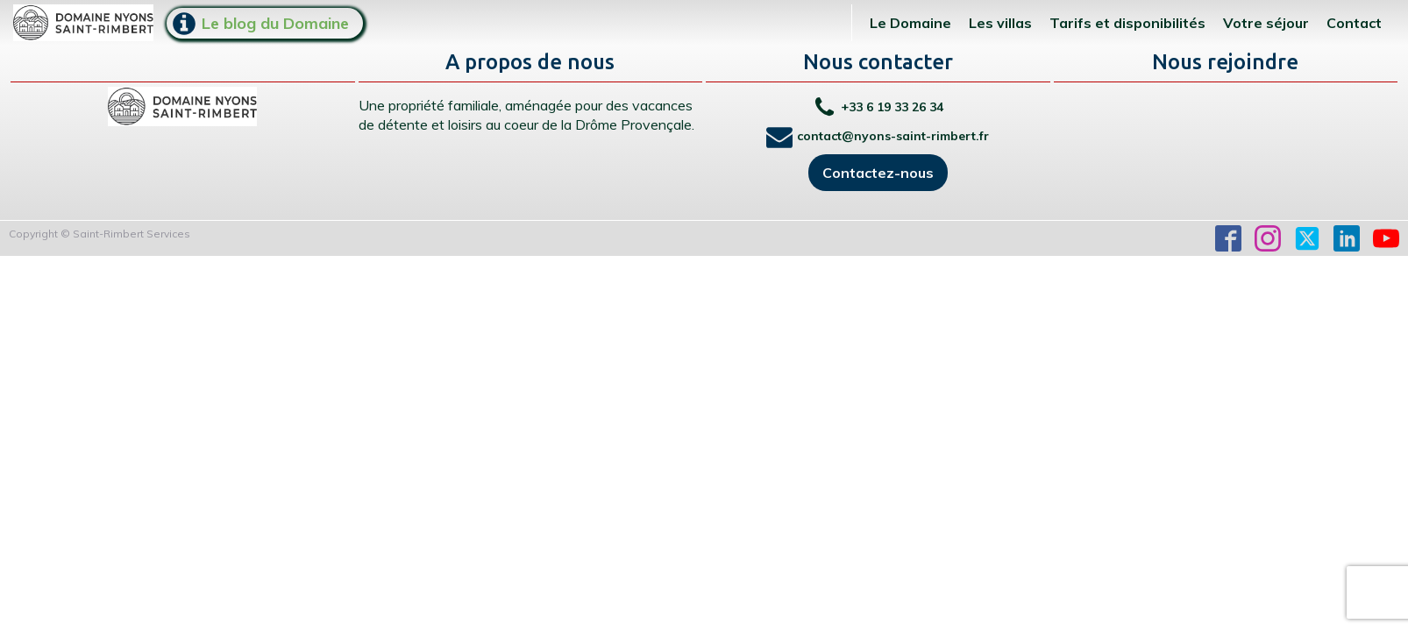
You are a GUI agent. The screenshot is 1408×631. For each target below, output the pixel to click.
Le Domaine (910, 23)
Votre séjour (1266, 23)
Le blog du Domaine (275, 23)
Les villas (1000, 23)
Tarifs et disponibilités (1127, 23)
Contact (1354, 23)
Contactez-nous (878, 172)
